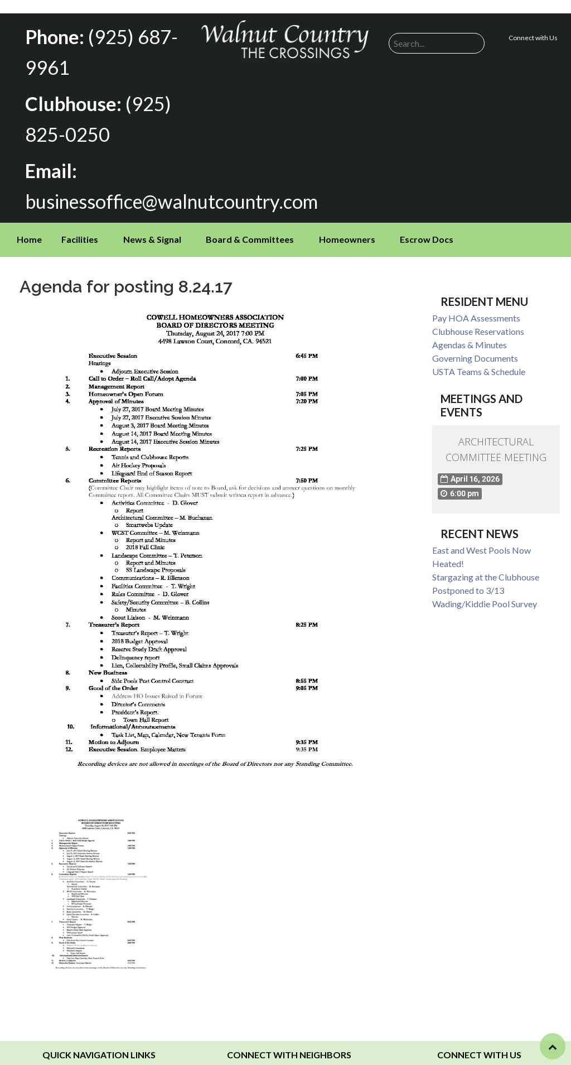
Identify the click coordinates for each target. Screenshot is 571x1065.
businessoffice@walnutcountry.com (164, 193)
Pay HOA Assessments (476, 308)
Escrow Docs (426, 229)
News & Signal (152, 229)
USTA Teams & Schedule (478, 362)
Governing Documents (475, 348)
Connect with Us (533, 37)
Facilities (79, 229)
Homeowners (347, 229)
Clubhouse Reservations (478, 321)
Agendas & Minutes (469, 335)
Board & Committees (250, 229)
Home (29, 229)
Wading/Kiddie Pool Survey (484, 594)
